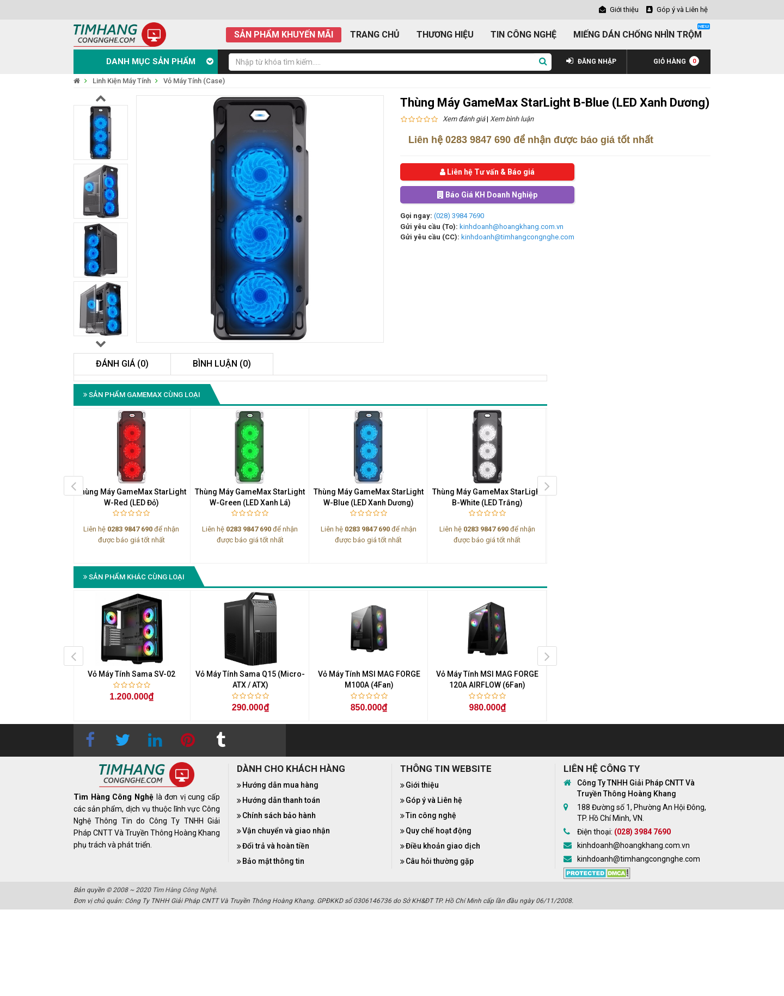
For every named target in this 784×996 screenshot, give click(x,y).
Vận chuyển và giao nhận (286, 830)
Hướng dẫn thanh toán (281, 800)
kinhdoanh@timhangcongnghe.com (517, 237)
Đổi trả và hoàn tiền (275, 846)
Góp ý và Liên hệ (434, 800)
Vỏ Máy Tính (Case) (194, 81)
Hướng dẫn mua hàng (280, 785)
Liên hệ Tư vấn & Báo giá (487, 172)
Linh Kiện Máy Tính (122, 81)
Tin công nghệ (431, 815)
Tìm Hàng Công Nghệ (184, 890)
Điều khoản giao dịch (443, 846)
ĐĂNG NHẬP (591, 61)
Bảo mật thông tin (273, 861)
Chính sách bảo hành (279, 815)
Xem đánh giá (464, 119)
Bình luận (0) (222, 363)
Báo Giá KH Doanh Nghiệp (487, 194)
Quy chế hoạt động (438, 830)
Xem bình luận (512, 119)
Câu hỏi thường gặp (440, 861)
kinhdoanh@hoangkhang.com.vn (512, 226)
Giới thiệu (422, 785)
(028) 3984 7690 (459, 216)
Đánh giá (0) (122, 363)
